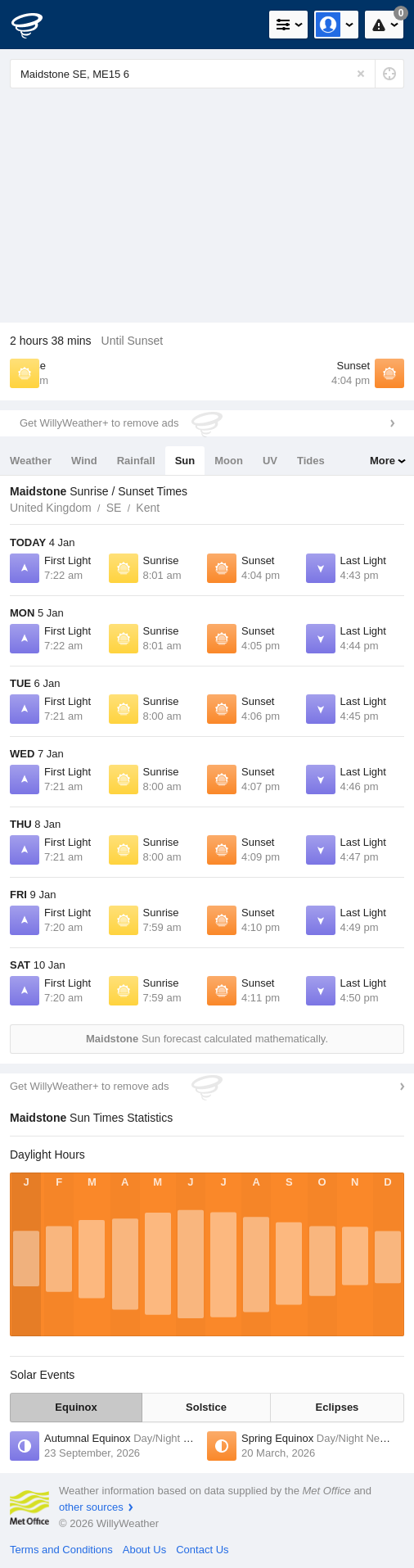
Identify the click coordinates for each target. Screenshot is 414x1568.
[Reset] (360, 73)
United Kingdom (51, 507)
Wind (84, 460)
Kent (148, 507)
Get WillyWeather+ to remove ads (99, 423)
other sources (91, 1507)
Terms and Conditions (61, 1549)
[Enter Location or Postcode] (207, 73)
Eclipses (337, 1407)
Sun (185, 460)
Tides (311, 460)
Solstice (206, 1407)
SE (114, 507)
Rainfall (136, 460)
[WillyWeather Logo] (37, 24)
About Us (144, 1549)
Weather (31, 460)
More (382, 460)
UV (270, 460)
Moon (228, 460)
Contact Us (202, 1549)
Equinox (76, 1407)
